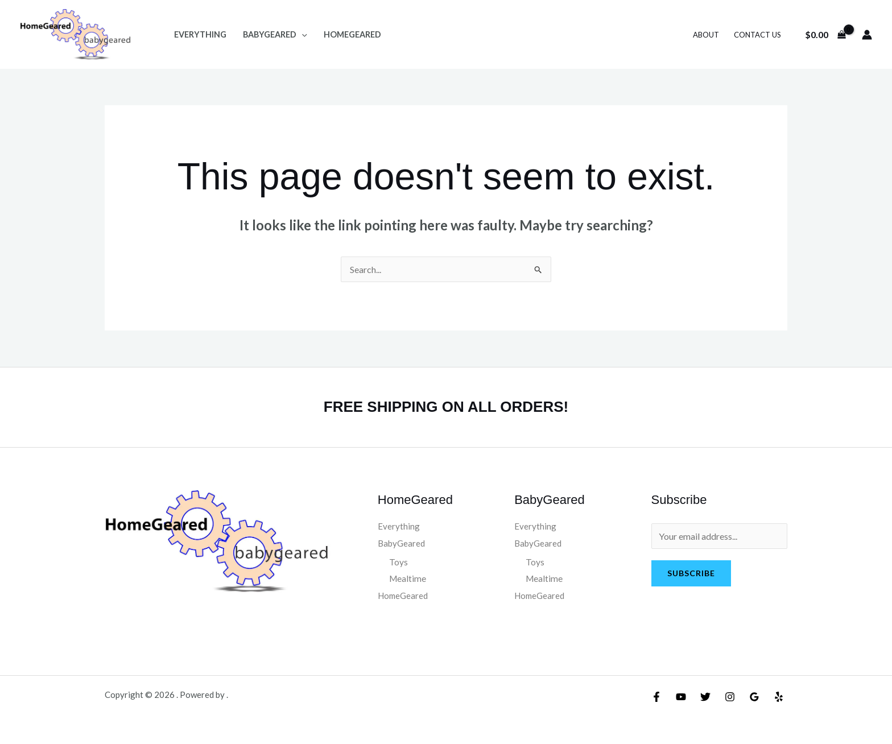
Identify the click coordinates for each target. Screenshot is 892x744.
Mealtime (408, 578)
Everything (200, 34)
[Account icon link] (867, 35)
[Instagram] (730, 697)
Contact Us (757, 34)
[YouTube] (681, 697)
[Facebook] (656, 697)
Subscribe (691, 573)
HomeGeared (352, 34)
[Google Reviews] (754, 697)
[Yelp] (779, 697)
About (706, 34)
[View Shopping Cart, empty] (825, 35)
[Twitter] (705, 697)
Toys (398, 562)
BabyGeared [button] (275, 34)
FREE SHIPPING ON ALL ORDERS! (446, 406)
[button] (301, 34)
